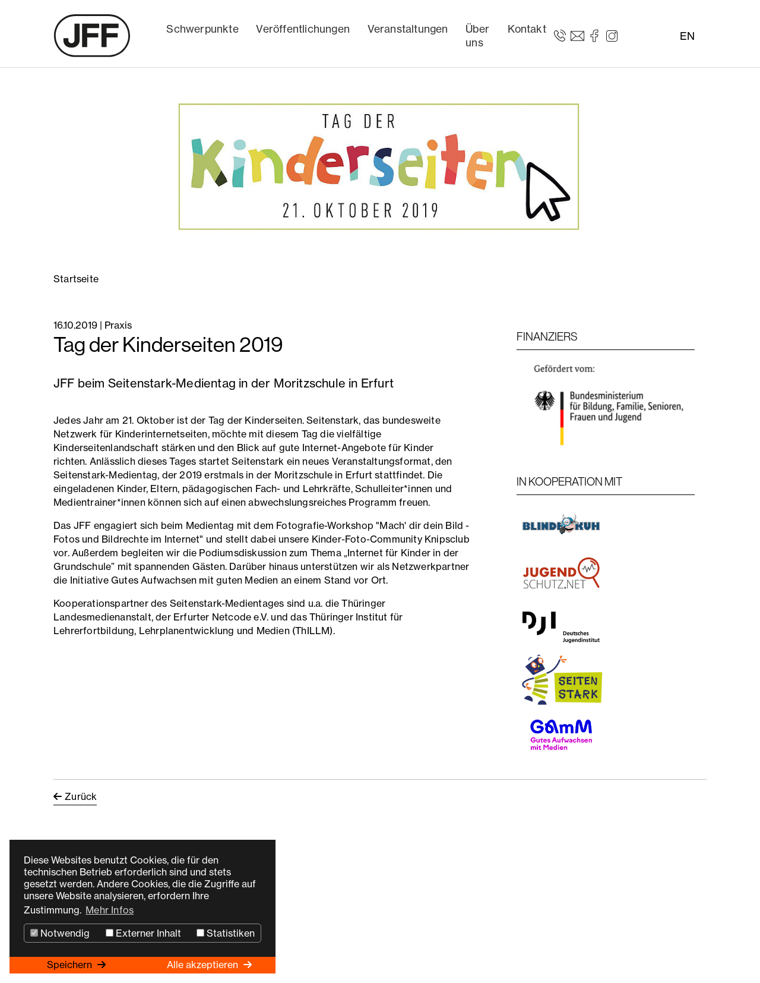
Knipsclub (447, 539)
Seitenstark (332, 420)
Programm (374, 502)
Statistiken (226, 933)
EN (687, 36)
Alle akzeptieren (203, 965)
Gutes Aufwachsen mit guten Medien (194, 580)
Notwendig (60, 933)
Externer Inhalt (143, 933)
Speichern (70, 965)
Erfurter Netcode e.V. (220, 617)
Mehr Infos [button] (110, 910)
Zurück (81, 796)
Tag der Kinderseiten (255, 420)
